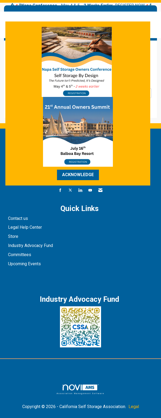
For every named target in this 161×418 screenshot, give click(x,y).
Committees (19, 254)
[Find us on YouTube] (90, 190)
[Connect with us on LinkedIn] (80, 190)
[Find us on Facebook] (60, 190)
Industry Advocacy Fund (30, 245)
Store (13, 236)
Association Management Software (80, 389)
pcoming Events (26, 263)
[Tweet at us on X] (70, 190)
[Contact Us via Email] (100, 190)
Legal (133, 406)
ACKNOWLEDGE (78, 174)
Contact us (18, 218)
